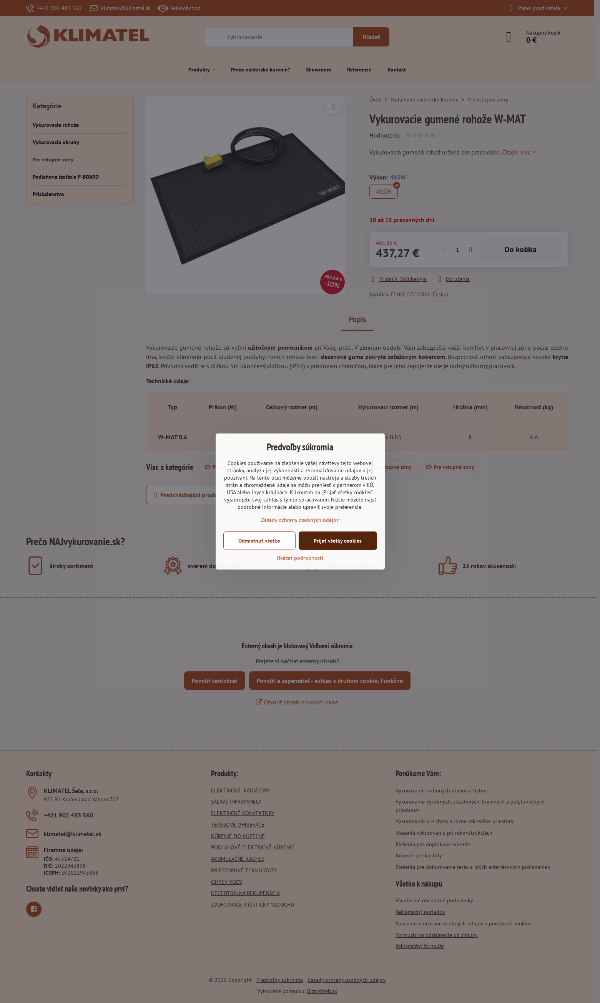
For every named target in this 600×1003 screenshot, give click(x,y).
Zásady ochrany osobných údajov (300, 519)
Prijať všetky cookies (338, 540)
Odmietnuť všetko (259, 540)
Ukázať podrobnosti (300, 558)
